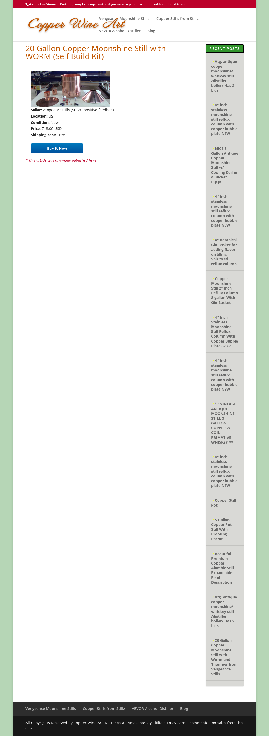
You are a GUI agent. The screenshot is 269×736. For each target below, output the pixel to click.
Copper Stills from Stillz (177, 19)
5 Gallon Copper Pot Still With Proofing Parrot (221, 529)
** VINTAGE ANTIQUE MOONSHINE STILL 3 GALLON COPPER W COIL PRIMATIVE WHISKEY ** (223, 423)
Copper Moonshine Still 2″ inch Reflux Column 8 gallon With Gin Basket (224, 290)
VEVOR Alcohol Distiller (120, 31)
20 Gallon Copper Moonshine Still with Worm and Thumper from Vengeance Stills (224, 657)
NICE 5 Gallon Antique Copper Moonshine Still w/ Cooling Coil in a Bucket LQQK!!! (224, 165)
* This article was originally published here (60, 160)
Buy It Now (57, 148)
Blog (151, 31)
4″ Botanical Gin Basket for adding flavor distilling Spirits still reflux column (224, 251)
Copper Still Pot (223, 502)
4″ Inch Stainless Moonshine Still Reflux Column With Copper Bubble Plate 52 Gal (224, 331)
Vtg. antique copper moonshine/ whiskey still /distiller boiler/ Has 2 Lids (224, 76)
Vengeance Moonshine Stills (124, 19)
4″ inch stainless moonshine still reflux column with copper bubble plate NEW (224, 119)
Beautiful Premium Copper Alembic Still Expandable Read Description (222, 568)
